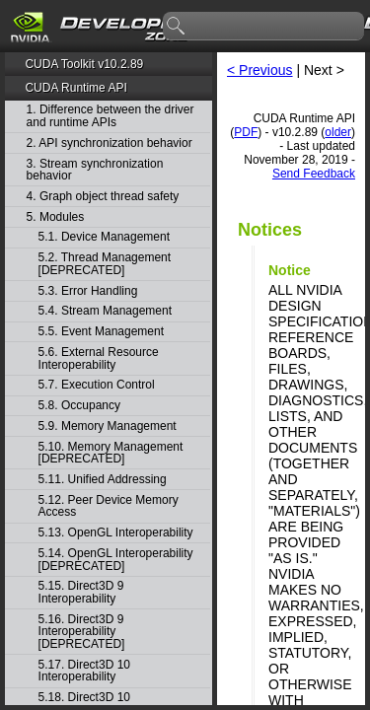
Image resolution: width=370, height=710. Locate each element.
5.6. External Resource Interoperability (98, 358)
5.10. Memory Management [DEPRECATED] (111, 453)
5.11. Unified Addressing (102, 479)
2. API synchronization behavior (109, 143)
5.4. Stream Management (105, 311)
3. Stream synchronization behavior (95, 170)
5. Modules (56, 217)
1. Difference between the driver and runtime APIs (110, 116)
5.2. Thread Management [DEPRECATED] (105, 263)
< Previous (260, 70)
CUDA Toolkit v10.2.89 (84, 64)
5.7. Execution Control (96, 385)
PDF (246, 132)
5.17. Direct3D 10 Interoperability (84, 671)
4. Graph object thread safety (103, 196)
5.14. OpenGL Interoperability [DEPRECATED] (115, 559)
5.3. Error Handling (88, 291)
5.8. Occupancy (79, 405)
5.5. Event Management (101, 331)
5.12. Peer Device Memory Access (108, 506)
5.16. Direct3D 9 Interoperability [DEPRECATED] (81, 632)
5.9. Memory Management (107, 426)
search (176, 26)
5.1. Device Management (104, 237)
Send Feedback (313, 173)
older (338, 132)
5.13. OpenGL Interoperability (115, 533)
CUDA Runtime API (75, 88)
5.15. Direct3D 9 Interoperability (81, 592)
